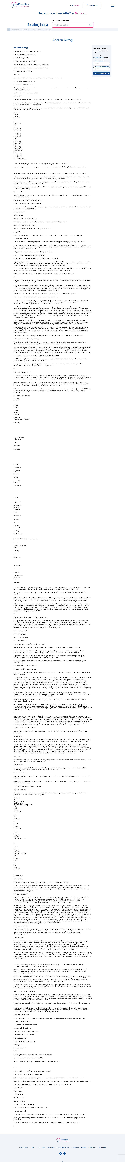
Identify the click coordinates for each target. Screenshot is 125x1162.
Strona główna (16, 29)
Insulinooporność (37, 29)
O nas (32, 1147)
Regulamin (51, 1147)
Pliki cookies (75, 1147)
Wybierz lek (26, 29)
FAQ (38, 1147)
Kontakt (83, 1147)
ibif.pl (68, 1157)
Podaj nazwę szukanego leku (60, 20)
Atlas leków (102, 1147)
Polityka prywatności (63, 1147)
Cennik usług (92, 1147)
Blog (43, 1147)
